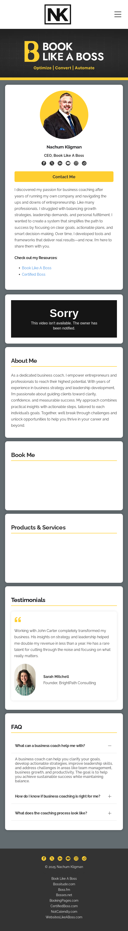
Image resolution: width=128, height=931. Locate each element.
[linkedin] (60, 164)
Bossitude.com (64, 873)
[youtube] (68, 164)
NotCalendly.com (64, 901)
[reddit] (84, 164)
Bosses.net (64, 884)
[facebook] (44, 164)
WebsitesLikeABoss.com (64, 906)
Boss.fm (64, 879)
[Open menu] (117, 14)
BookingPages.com (64, 890)
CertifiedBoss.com (64, 895)
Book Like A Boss (36, 268)
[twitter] (52, 164)
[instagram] (76, 164)
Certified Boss (33, 274)
